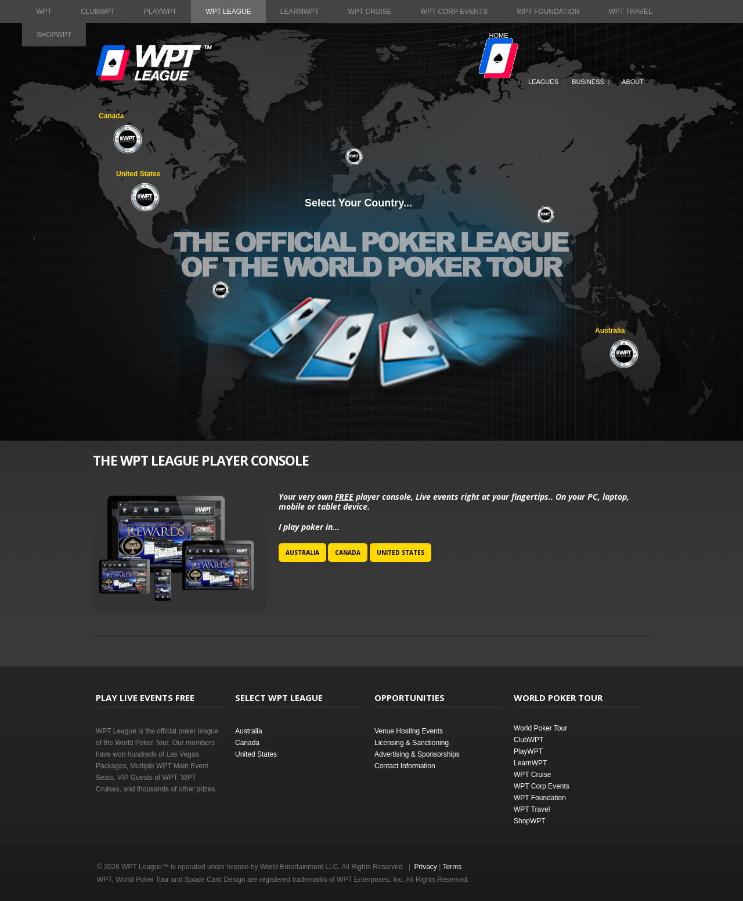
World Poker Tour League (154, 63)
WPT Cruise (369, 12)
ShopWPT (54, 35)
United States (400, 552)
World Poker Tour (540, 728)
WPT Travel (630, 12)
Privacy (425, 867)
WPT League (228, 12)
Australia (302, 552)
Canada (347, 552)
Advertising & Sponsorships (417, 754)
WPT (44, 12)
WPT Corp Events (454, 12)
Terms (452, 867)
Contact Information (404, 766)
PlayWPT (160, 12)
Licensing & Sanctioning (411, 743)
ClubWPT (98, 12)
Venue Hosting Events (408, 731)
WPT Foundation (548, 12)
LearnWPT (299, 12)
